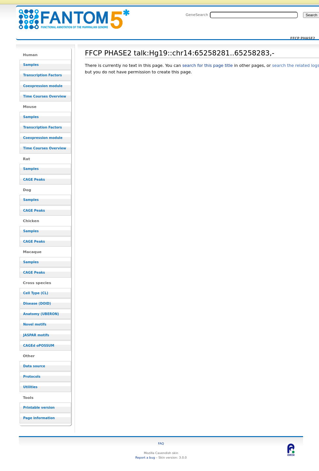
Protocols (31, 376)
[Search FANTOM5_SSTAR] (254, 15)
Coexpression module (43, 86)
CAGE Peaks (34, 179)
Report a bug (145, 457)
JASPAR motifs (36, 335)
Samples (31, 65)
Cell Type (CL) (35, 293)
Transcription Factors (42, 75)
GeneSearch (197, 14)
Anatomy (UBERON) (41, 314)
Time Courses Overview (44, 96)
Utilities (30, 387)
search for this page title (207, 65)
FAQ (161, 443)
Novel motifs (34, 324)
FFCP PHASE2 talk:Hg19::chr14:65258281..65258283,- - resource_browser (70, 15)
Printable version (39, 407)
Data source (34, 366)
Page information (39, 418)
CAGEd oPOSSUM (38, 345)
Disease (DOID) (37, 303)
